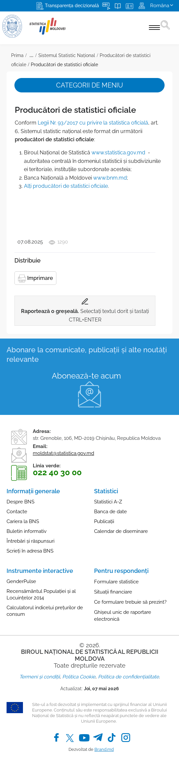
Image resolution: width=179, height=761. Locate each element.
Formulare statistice (116, 582)
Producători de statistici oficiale (64, 64)
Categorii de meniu (89, 85)
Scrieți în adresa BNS (30, 551)
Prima (17, 55)
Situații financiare (113, 592)
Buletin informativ (27, 531)
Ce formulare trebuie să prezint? (130, 602)
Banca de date (110, 512)
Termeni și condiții (39, 677)
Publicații (104, 521)
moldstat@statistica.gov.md (63, 453)
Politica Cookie (78, 677)
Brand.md (104, 749)
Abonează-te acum (86, 375)
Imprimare (35, 279)
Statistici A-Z (108, 502)
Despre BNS (20, 502)
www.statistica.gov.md (118, 152)
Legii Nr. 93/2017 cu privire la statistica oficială (93, 123)
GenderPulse (21, 581)
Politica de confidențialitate (128, 677)
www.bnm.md (110, 178)
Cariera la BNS (23, 521)
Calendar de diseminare (121, 531)
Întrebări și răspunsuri (30, 541)
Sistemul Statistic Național (66, 55)
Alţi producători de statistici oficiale (66, 186)
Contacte (17, 512)
